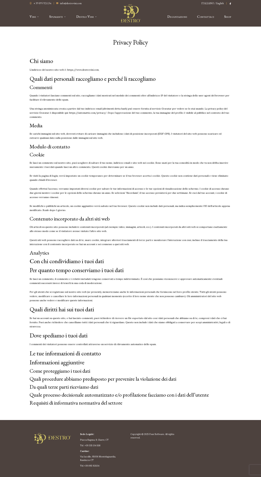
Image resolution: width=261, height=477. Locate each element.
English (220, 3)
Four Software (156, 434)
